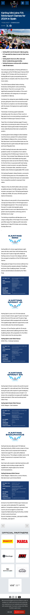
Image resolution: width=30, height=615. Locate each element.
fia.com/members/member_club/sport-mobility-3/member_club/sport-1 (14, 518)
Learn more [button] (17, 608)
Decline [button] (9, 612)
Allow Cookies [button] (19, 612)
